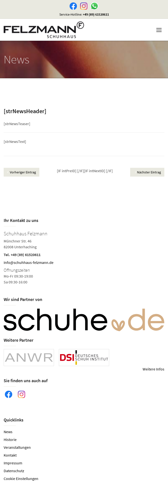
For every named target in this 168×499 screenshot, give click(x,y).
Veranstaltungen (17, 447)
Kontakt (10, 455)
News (8, 431)
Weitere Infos (153, 369)
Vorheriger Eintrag (21, 172)
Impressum (13, 462)
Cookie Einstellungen (21, 478)
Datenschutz (14, 470)
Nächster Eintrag (148, 172)
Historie (10, 439)
